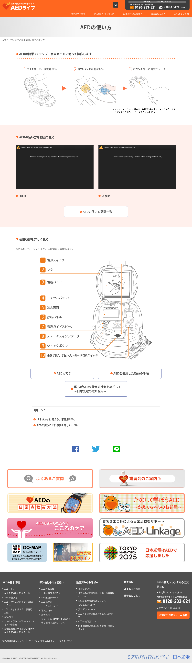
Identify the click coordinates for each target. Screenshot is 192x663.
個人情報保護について (13, 640)
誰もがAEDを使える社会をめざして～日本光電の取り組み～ (97, 389)
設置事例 (45, 614)
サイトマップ (65, 640)
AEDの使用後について (88, 621)
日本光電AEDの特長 (50, 593)
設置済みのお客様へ (132, 13)
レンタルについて (49, 606)
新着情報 (128, 582)
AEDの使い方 (10, 597)
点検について (84, 588)
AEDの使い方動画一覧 (97, 211)
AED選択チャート (49, 597)
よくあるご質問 (181, 13)
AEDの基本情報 (78, 13)
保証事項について (86, 605)
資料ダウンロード (86, 609)
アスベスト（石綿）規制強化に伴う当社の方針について (56, 621)
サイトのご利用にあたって (41, 640)
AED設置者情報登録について (92, 600)
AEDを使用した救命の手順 (131, 373)
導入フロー (46, 610)
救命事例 (8, 616)
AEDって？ (64, 373)
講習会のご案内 (158, 13)
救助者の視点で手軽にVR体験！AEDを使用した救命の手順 (19, 630)
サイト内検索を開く (115, 5)
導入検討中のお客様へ (104, 13)
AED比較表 (46, 601)
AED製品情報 (47, 588)
